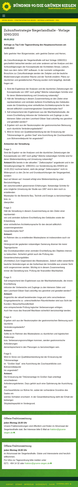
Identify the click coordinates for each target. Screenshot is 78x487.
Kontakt (9, 484)
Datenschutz (41, 484)
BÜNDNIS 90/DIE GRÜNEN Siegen (44, 5)
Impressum (29, 484)
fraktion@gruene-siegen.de (37, 463)
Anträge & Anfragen (46, 20)
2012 (57, 20)
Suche (51, 484)
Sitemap (18, 484)
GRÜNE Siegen (7, 20)
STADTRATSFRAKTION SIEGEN (25, 20)
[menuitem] (9, 483)
